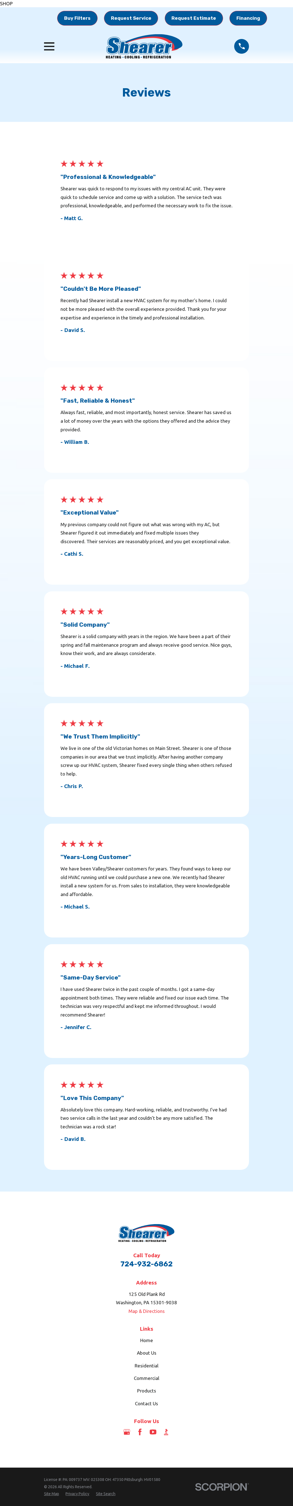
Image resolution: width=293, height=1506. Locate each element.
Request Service (131, 18)
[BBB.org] (166, 1432)
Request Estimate (193, 18)
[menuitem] (51, 1494)
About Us (146, 1352)
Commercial (146, 1378)
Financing (248, 18)
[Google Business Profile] (127, 1432)
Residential (146, 1365)
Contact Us (146, 1403)
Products (146, 1390)
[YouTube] (153, 1432)
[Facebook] (140, 1432)
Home (146, 1340)
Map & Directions (147, 1311)
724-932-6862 (146, 1264)
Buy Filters (77, 18)
